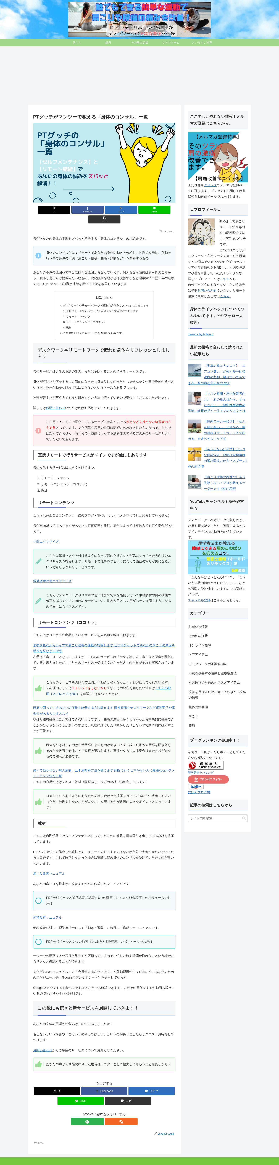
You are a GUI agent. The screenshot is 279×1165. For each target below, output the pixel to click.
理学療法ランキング (201, 772)
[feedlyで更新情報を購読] (100, 1113)
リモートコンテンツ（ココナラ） (85, 313)
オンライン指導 (97, 1159)
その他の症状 (58, 1159)
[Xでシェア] (56, 210)
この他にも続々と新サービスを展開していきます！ (93, 324)
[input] (218, 818)
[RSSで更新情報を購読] (108, 1113)
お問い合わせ (55, 400)
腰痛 (44, 1159)
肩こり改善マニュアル (49, 865)
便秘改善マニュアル (47, 909)
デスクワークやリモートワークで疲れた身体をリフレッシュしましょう (105, 295)
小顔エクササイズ (46, 533)
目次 (99, 287)
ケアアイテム (77, 1159)
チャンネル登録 (199, 600)
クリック (210, 185)
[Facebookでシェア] (80, 210)
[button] (152, 210)
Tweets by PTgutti (200, 334)
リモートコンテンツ (76, 307)
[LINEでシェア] (128, 210)
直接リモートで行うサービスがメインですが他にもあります (102, 301)
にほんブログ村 (199, 792)
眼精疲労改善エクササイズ (52, 573)
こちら (225, 279)
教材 (66, 318)
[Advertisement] (139, 75)
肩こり (35, 1159)
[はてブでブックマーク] (104, 210)
